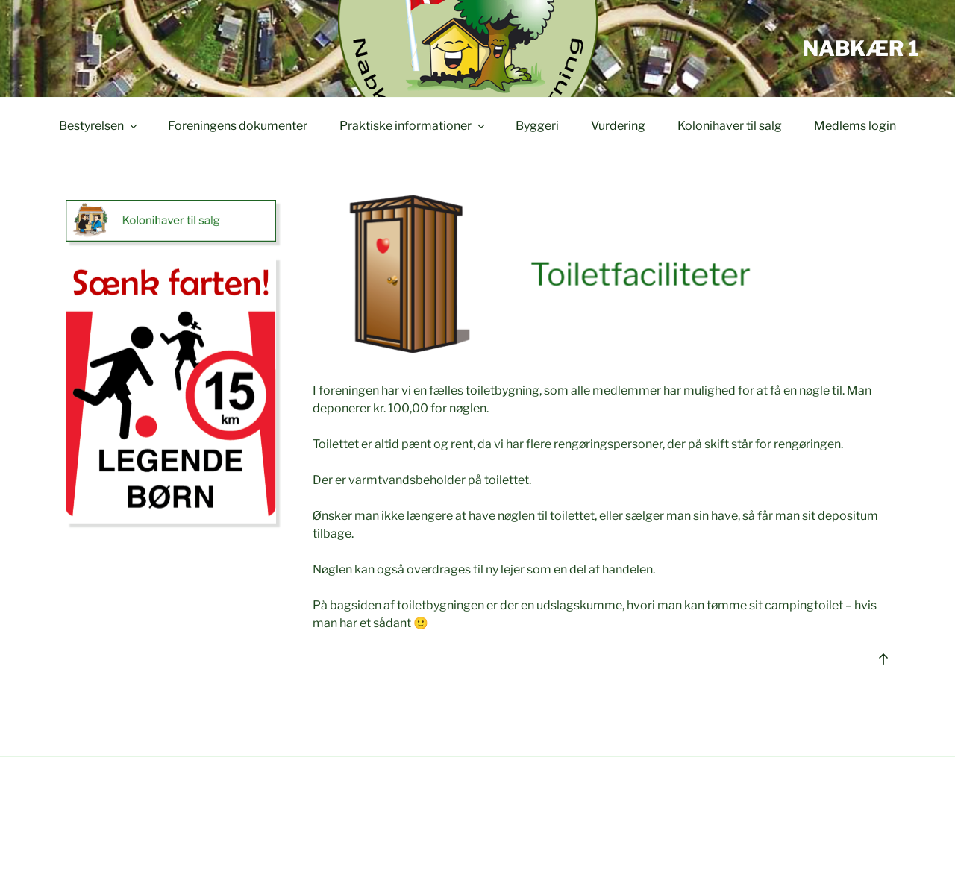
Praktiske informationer (413, 126)
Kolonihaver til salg (729, 126)
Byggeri (537, 126)
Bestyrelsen (99, 126)
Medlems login (855, 126)
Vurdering (618, 126)
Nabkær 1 (861, 48)
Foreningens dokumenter (237, 126)
